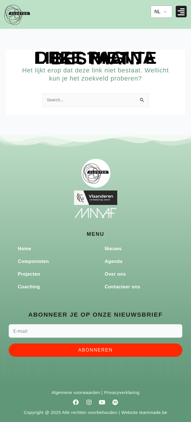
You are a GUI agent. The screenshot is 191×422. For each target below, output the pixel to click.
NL (157, 11)
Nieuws (113, 248)
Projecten (29, 274)
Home (24, 248)
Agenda (114, 261)
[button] (181, 12)
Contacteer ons (122, 286)
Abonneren (95, 350)
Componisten (33, 261)
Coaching (29, 286)
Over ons (115, 274)
